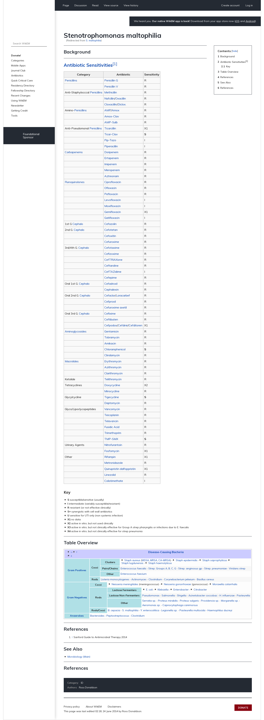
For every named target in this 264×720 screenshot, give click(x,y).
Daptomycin (112, 403)
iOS (237, 21)
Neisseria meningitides (125, 584)
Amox (115, 110)
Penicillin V (111, 86)
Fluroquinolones (74, 182)
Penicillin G (111, 80)
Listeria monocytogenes (115, 579)
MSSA (145, 560)
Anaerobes (77, 615)
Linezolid (110, 474)
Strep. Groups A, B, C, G (162, 568)
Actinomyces (138, 579)
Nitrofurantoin (113, 445)
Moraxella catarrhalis (225, 584)
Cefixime (110, 313)
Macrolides (72, 361)
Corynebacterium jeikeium (179, 579)
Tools (14, 115)
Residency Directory (22, 85)
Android (250, 21)
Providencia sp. (210, 600)
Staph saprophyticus (214, 560)
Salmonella (168, 595)
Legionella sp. (169, 610)
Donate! (16, 55)
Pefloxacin (111, 194)
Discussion (80, 5)
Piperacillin (111, 146)
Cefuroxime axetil (115, 307)
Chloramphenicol (114, 349)
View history (131, 5)
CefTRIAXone (113, 259)
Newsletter (17, 105)
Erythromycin (112, 361)
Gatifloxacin (112, 218)
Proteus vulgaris (189, 600)
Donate (243, 707)
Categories (17, 60)
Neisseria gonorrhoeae (177, 584)
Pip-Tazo (110, 140)
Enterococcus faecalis (133, 568)
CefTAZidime (112, 271)
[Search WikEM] (29, 43)
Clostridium (155, 579)
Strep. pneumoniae (215, 568)
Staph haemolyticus (160, 563)
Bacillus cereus (205, 579)
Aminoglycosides (75, 331)
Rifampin (110, 457)
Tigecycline (111, 397)
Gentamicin (111, 331)
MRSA (153, 560)
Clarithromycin (113, 373)
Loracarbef (123, 295)
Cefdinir (123, 325)
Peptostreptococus (117, 615)
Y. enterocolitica (150, 610)
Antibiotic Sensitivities (88, 65)
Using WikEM (18, 100)
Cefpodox (110, 325)
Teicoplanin (111, 415)
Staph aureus (132, 560)
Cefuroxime (111, 242)
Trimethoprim (112, 433)
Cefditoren (135, 325)
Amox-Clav (111, 116)
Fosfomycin (111, 451)
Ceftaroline (111, 265)
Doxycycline (112, 385)
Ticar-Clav (111, 134)
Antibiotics (17, 75)
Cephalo (77, 224)
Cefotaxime (111, 247)
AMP (107, 110)
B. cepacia (114, 610)
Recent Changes (20, 95)
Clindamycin (112, 355)
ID (82, 682)
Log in (249, 5)
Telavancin (111, 421)
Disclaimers (114, 706)
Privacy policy (72, 706)
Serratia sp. (149, 600)
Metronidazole (113, 462)
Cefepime (110, 277)
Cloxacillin (110, 104)
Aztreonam (111, 176)
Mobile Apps (18, 65)
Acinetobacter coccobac (202, 595)
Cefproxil (110, 301)
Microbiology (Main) (78, 656)
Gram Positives (77, 570)
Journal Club (18, 70)
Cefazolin (110, 224)
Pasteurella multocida (192, 610)
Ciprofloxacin (112, 182)
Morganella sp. (229, 600)
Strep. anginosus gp (190, 568)
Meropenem (112, 170)
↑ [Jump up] (72, 637)
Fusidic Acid (111, 427)
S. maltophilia (93, 40)
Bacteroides (97, 615)
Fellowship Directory (23, 90)
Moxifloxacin (112, 206)
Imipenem (110, 164)
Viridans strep (237, 568)
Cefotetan (111, 230)
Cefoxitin (110, 236)
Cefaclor (109, 295)
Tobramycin (111, 337)
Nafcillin (109, 98)
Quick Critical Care (22, 80)
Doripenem (111, 152)
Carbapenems (74, 152)
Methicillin (110, 92)
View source (111, 5)
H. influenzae (227, 595)
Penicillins (71, 80)
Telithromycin (113, 379)
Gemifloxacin (112, 212)
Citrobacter (200, 589)
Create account (230, 5)
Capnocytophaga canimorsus (180, 605)
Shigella (181, 595)
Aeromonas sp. (151, 605)
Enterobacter (181, 589)
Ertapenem (111, 158)
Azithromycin (112, 367)
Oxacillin (120, 98)
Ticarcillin (110, 128)
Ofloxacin (110, 188)
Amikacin (110, 343)
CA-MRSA (164, 560)
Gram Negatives (77, 597)
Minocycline (111, 391)
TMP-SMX (111, 439)
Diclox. (122, 104)
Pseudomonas (150, 595)
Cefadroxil (110, 283)
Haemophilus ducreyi (219, 610)
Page (66, 5)
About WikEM (94, 706)
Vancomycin (112, 409)
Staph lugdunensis (132, 563)
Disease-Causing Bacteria (166, 552)
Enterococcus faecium (134, 573)
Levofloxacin (112, 200)
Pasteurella (243, 595)
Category (72, 682)
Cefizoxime (111, 254)
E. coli (149, 589)
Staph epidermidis (186, 560)
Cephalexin (111, 289)
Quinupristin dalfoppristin (120, 469)
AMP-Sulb (111, 122)
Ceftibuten (111, 319)
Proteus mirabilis (168, 600)
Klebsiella (163, 589)
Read (95, 5)
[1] (115, 63)
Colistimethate (113, 481)
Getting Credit (19, 110)
